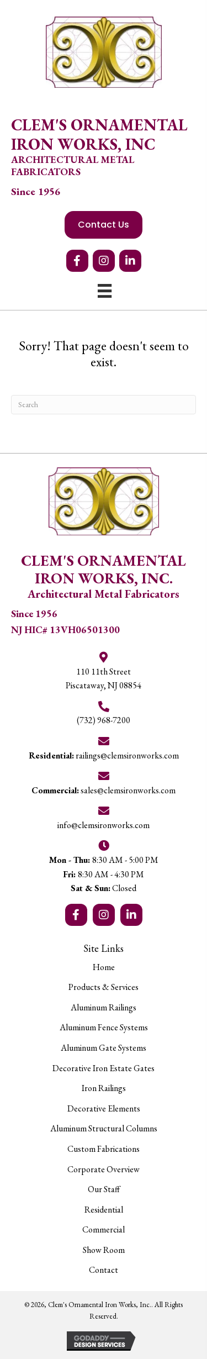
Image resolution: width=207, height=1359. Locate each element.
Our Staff (104, 1189)
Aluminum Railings (103, 1007)
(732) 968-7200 (103, 720)
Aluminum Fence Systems (104, 1027)
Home (104, 967)
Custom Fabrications (103, 1149)
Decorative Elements (103, 1108)
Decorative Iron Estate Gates (103, 1068)
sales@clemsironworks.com (103, 790)
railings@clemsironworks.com (104, 755)
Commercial (103, 1229)
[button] (77, 261)
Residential (103, 1209)
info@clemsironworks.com (103, 825)
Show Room (104, 1250)
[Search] (103, 404)
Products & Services (103, 987)
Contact (103, 1270)
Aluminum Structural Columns (103, 1128)
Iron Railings (104, 1088)
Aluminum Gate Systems (103, 1048)
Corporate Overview (103, 1169)
